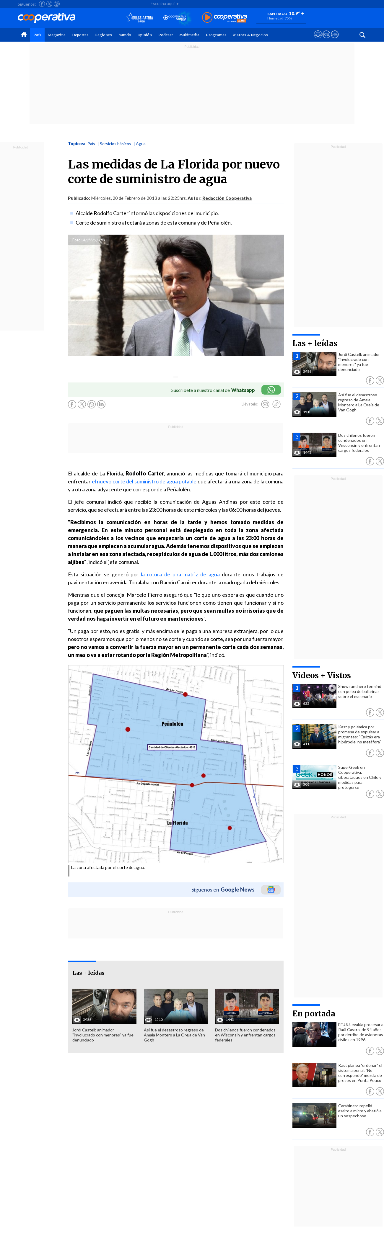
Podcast (165, 35)
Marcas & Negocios (250, 35)
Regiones (103, 35)
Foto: (77, 240)
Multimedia (189, 35)
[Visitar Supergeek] (335, 40)
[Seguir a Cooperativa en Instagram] (57, 4)
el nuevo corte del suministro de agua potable (143, 481)
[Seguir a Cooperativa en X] (49, 4)
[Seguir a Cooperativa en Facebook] (42, 4)
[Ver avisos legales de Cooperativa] (318, 40)
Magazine (57, 35)
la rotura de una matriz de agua (180, 574)
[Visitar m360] (326, 40)
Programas (216, 35)
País (37, 35)
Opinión (145, 35)
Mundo (124, 35)
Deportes (80, 35)
